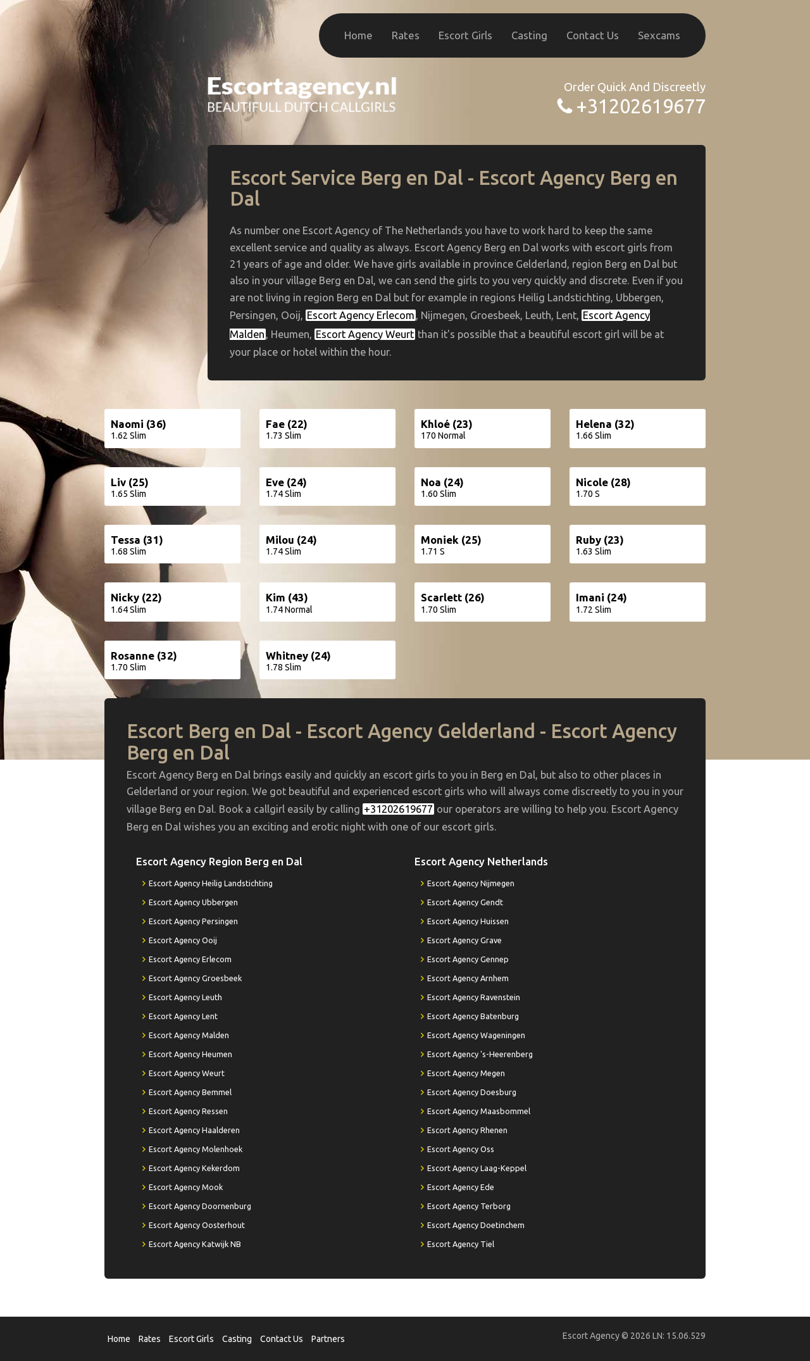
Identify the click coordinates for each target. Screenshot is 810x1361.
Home (358, 35)
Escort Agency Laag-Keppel (476, 1167)
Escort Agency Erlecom (360, 315)
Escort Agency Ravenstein (473, 997)
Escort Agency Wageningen (476, 1035)
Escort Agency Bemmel (190, 1092)
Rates (406, 35)
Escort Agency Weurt (365, 334)
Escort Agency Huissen (468, 921)
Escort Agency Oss (460, 1149)
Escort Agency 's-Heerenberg (480, 1054)
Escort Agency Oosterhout (197, 1224)
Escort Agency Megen (466, 1073)
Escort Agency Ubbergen (193, 902)
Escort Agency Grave (464, 940)
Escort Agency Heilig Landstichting (211, 883)
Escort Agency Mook (186, 1186)
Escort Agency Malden (189, 1035)
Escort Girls (465, 35)
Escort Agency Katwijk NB (195, 1243)
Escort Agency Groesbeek (195, 978)
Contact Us (592, 35)
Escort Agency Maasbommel (478, 1111)
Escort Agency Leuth (185, 997)
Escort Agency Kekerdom (194, 1167)
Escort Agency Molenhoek (195, 1149)
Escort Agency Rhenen (467, 1130)
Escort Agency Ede (460, 1186)
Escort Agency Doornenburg (200, 1205)
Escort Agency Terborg (469, 1205)
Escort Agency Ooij (183, 940)
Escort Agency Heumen (190, 1054)
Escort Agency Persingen (193, 921)
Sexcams (659, 35)
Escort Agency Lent (183, 1016)
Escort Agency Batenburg (473, 1016)
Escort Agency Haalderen (194, 1130)
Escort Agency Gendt (465, 902)
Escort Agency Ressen (188, 1111)
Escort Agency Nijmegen (470, 883)
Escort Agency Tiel (460, 1243)
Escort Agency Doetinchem (476, 1224)
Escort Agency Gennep (468, 959)
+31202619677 (641, 106)
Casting (529, 35)
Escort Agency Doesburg (471, 1092)
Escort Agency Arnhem (468, 978)
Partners (328, 1339)
